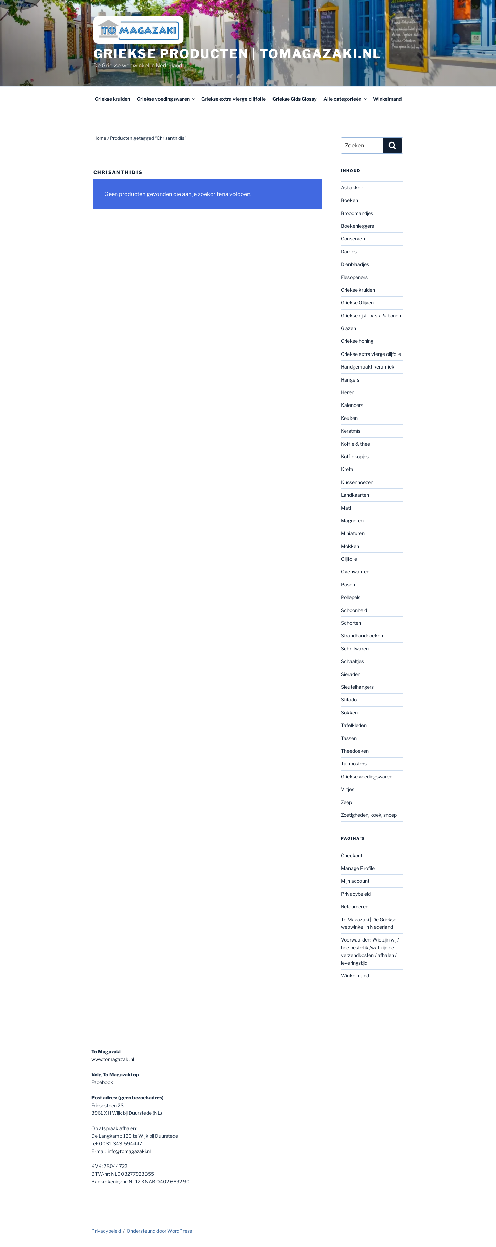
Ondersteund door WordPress (159, 1231)
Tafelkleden (354, 725)
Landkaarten (355, 495)
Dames (349, 251)
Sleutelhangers (357, 687)
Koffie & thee (355, 444)
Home (99, 138)
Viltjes (347, 789)
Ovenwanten (355, 571)
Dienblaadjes (355, 264)
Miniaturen (353, 533)
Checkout (352, 855)
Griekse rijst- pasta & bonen (371, 316)
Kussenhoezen (357, 482)
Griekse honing (357, 341)
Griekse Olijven (357, 302)
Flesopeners (354, 277)
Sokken (349, 712)
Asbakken (352, 187)
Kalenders (352, 405)
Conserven (353, 238)
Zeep (346, 802)
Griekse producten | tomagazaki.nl (237, 53)
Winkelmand (387, 99)
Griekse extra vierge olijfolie (233, 99)
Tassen (349, 738)
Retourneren (354, 906)
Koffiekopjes (355, 456)
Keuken (349, 418)
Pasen (348, 584)
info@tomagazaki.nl (129, 1151)
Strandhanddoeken (362, 635)
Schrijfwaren (355, 648)
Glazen (348, 328)
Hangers (350, 380)
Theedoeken (355, 751)
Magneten (352, 520)
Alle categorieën (345, 99)
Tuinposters (354, 763)
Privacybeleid (356, 894)
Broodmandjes (357, 213)
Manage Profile (358, 868)
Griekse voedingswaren (166, 99)
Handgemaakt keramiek (367, 367)
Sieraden (350, 674)
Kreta (347, 469)
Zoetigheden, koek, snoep (369, 815)
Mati (346, 508)
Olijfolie (349, 559)
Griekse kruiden (112, 99)
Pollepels (350, 597)
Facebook (102, 1082)
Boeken (349, 200)
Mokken (350, 546)
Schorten (351, 623)
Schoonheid (354, 610)
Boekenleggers (357, 226)
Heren (347, 392)
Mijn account (355, 881)
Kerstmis (350, 431)
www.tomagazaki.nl (112, 1059)
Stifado (349, 699)
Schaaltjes (352, 661)
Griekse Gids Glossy (294, 99)
